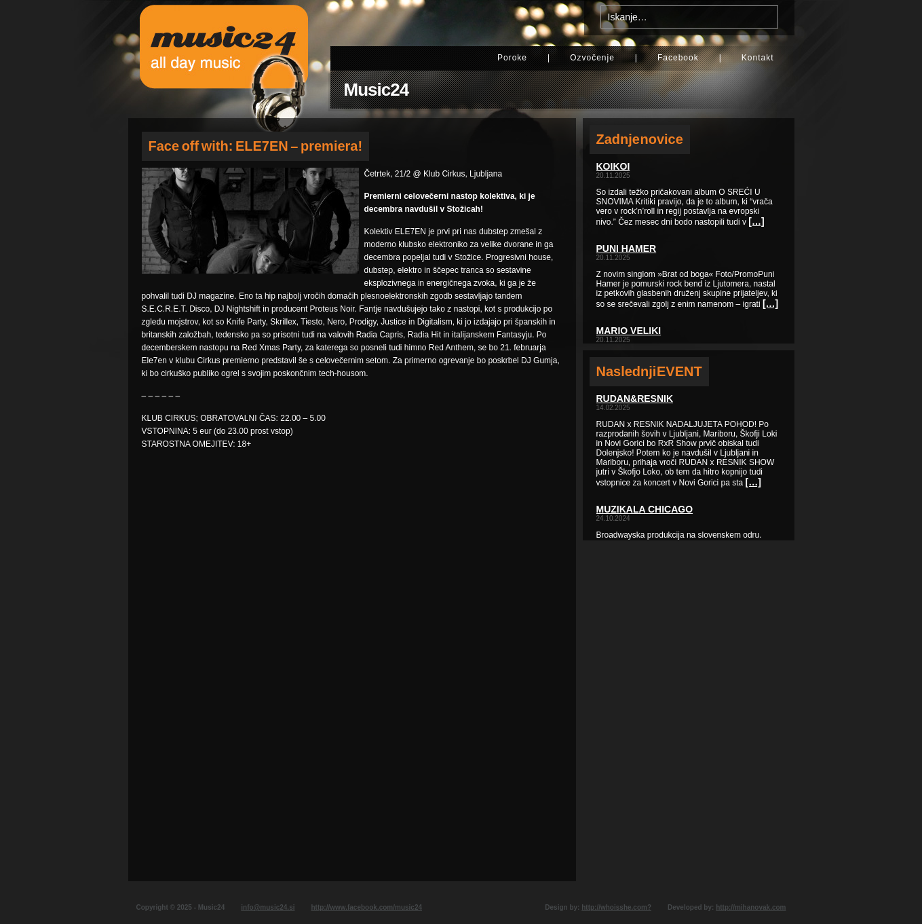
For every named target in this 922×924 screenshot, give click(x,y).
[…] (756, 221)
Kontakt (758, 57)
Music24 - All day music (224, 59)
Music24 (376, 89)
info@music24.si (267, 907)
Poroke (512, 57)
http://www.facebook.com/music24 (366, 907)
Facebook (678, 57)
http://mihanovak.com (751, 907)
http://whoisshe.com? (616, 907)
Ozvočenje (592, 57)
